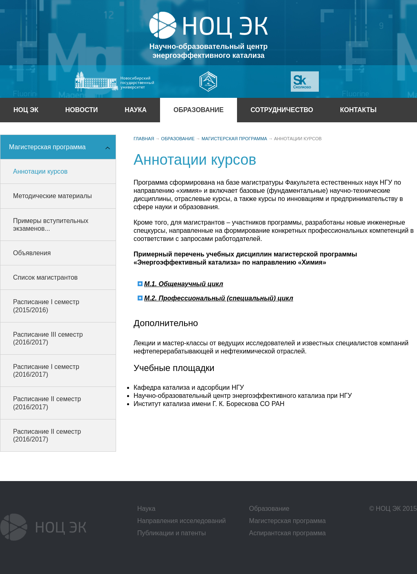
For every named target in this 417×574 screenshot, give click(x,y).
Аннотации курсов (40, 171)
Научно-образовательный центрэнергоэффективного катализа (208, 51)
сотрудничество (281, 109)
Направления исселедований (181, 520)
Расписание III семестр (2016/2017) (48, 338)
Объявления (32, 252)
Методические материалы (52, 195)
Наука (136, 109)
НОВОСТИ (81, 109)
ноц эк (25, 109)
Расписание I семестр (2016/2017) (46, 370)
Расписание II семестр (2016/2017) (47, 402)
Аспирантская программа (287, 533)
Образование (269, 508)
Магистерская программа (47, 147)
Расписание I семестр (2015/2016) (46, 305)
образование (198, 109)
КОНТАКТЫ (358, 109)
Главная (144, 138)
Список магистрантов (45, 277)
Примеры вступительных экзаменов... (50, 224)
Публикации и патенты (171, 533)
